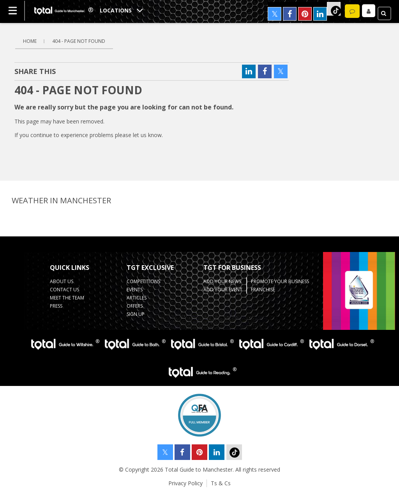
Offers (135, 306)
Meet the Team (67, 297)
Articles (137, 297)
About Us (61, 281)
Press (56, 306)
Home (30, 41)
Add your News (222, 281)
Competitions (143, 281)
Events (135, 289)
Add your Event (222, 289)
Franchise (263, 289)
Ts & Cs (221, 483)
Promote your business (280, 281)
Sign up (136, 314)
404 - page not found (78, 41)
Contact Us (64, 289)
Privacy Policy (185, 483)
